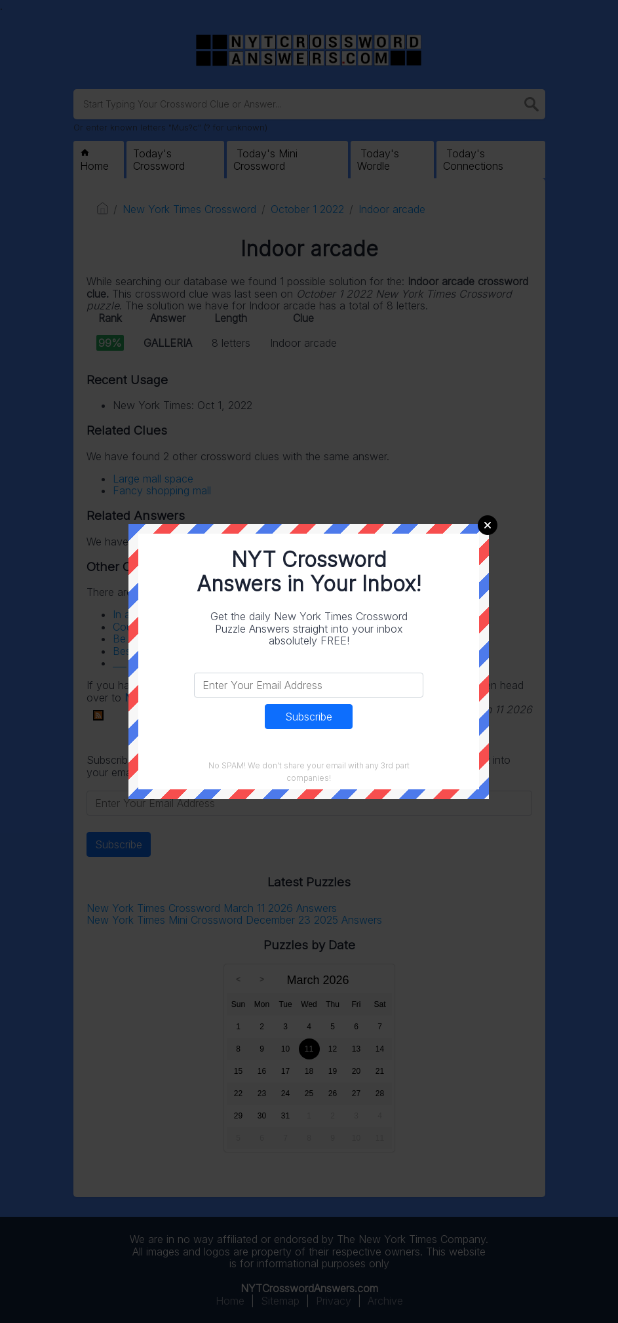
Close (487, 525)
